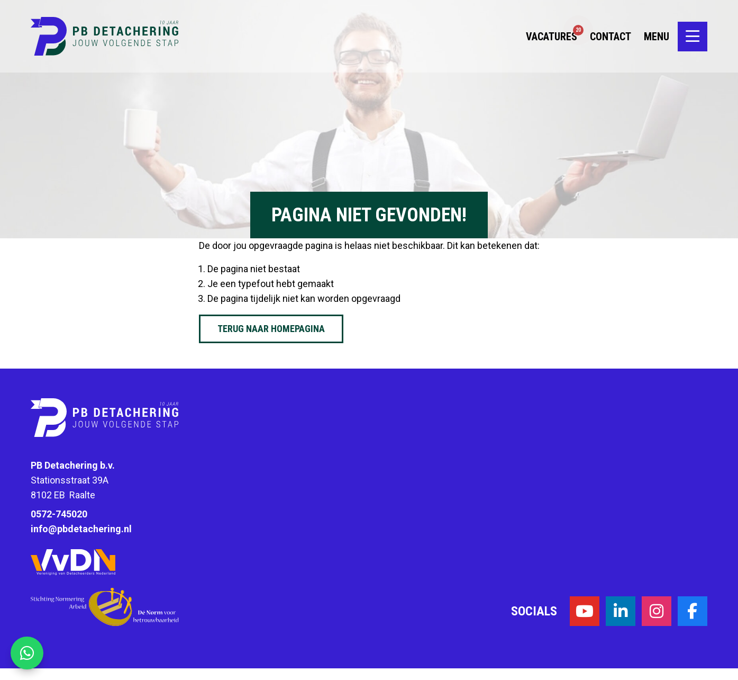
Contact (610, 42)
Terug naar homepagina (271, 328)
